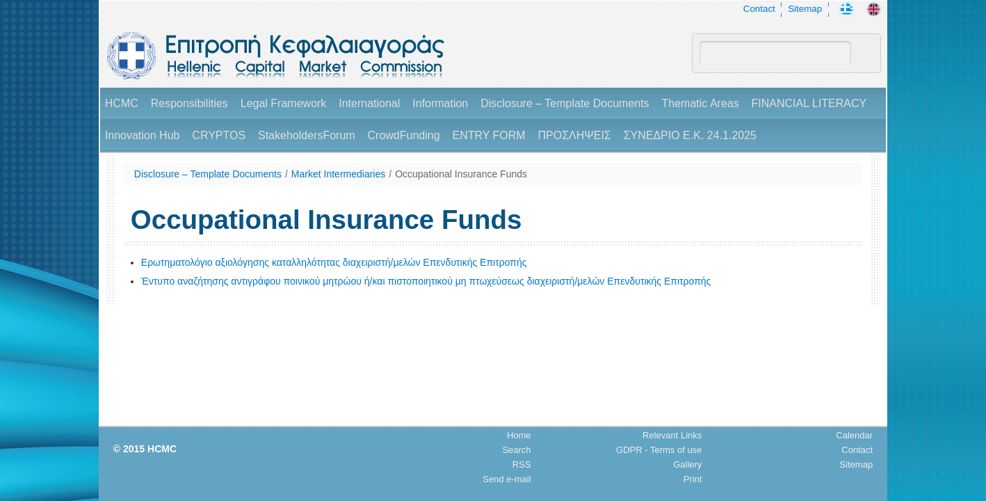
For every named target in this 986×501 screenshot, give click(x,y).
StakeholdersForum (306, 135)
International (369, 103)
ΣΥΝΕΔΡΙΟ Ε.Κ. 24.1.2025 (690, 135)
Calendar (854, 435)
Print (693, 479)
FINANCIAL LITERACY (809, 103)
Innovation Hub (142, 135)
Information (440, 103)
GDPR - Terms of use (659, 450)
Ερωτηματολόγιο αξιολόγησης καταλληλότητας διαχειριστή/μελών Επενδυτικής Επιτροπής (334, 262)
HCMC (121, 103)
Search (516, 450)
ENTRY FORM (488, 135)
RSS (521, 464)
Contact (759, 8)
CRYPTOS (218, 135)
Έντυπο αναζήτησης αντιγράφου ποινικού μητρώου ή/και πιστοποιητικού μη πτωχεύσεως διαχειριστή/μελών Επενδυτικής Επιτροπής (426, 281)
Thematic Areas (700, 103)
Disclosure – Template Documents (564, 103)
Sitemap (805, 8)
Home (519, 435)
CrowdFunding (404, 135)
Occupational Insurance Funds (461, 174)
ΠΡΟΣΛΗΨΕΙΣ (574, 135)
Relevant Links (672, 435)
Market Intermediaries (338, 174)
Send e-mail (507, 479)
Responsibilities (189, 103)
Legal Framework (284, 103)
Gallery (687, 464)
